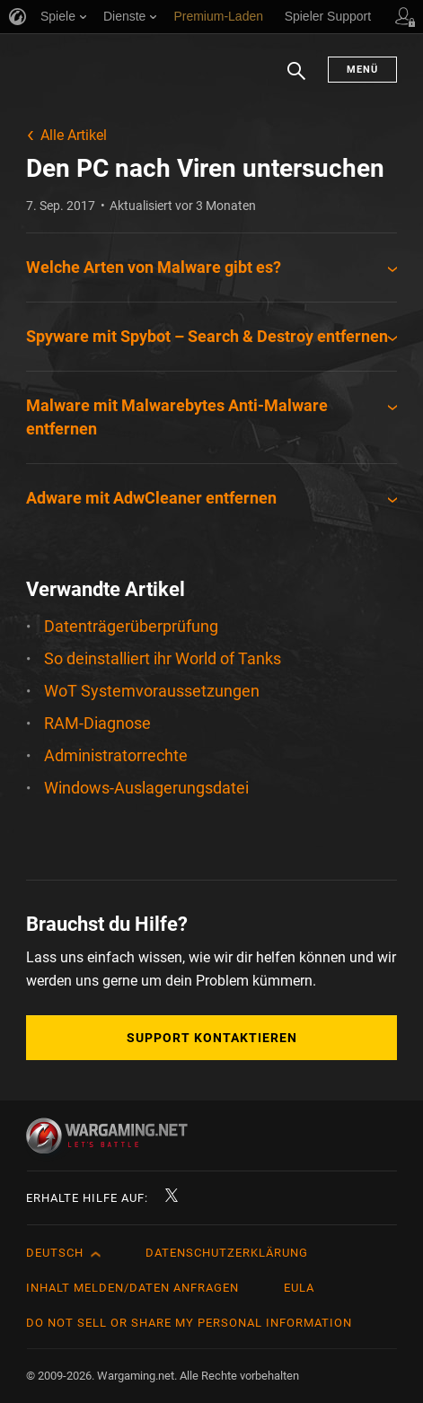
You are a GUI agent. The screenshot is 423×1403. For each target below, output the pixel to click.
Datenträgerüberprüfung (131, 626)
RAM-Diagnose (97, 723)
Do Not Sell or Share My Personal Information (189, 1322)
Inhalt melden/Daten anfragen (132, 1287)
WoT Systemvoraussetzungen (152, 690)
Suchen (296, 80)
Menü (362, 69)
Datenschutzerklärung (226, 1252)
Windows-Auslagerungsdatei (146, 787)
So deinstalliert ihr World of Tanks (162, 658)
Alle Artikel (73, 135)
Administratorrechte (116, 755)
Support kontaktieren (212, 1037)
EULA (299, 1287)
